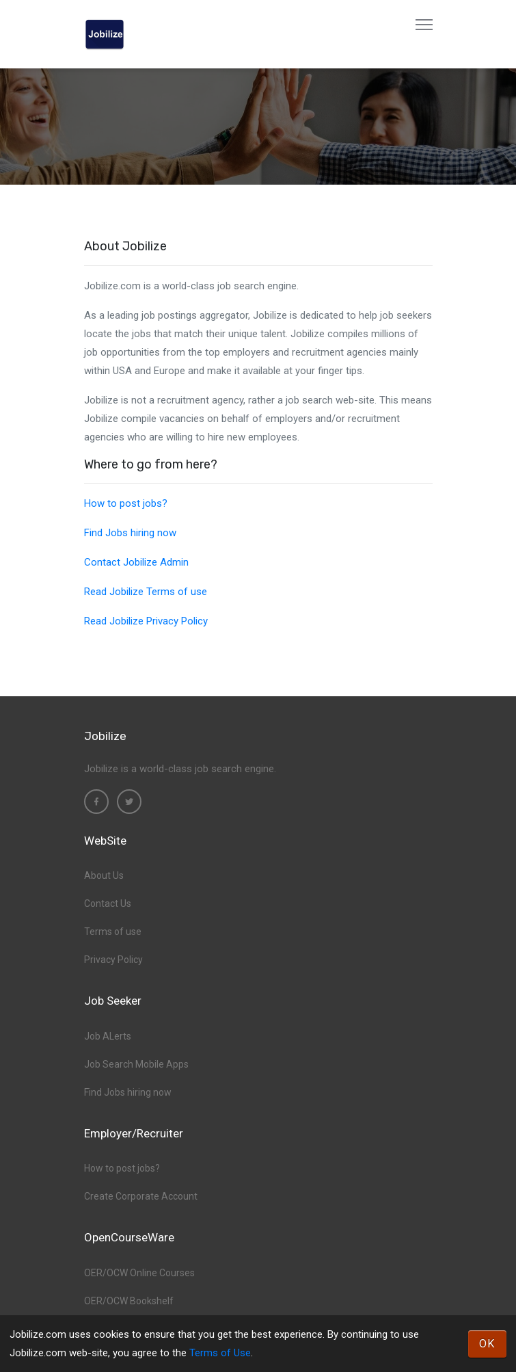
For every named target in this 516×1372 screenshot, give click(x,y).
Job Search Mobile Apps (136, 1064)
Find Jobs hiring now (130, 533)
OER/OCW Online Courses (139, 1272)
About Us (104, 875)
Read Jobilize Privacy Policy (146, 621)
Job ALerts (107, 1036)
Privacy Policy (113, 959)
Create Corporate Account (141, 1196)
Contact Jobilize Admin (136, 562)
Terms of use (112, 931)
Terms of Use (220, 1353)
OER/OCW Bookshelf (129, 1300)
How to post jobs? (125, 503)
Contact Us (107, 903)
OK (487, 1343)
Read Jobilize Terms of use (145, 591)
